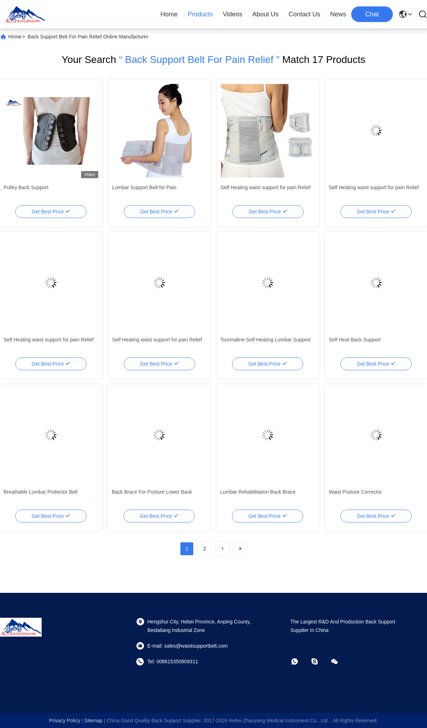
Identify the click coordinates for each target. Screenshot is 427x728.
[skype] (319, 661)
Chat (372, 14)
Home (169, 14)
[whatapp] (299, 661)
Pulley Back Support (26, 187)
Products (200, 14)
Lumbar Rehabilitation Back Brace (258, 492)
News (338, 14)
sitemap (93, 720)
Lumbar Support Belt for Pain (144, 187)
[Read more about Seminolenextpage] (222, 548)
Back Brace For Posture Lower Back (152, 492)
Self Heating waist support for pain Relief (266, 187)
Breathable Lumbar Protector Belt (41, 492)
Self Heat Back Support (355, 339)
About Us (265, 14)
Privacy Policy (64, 720)
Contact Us (304, 14)
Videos (232, 14)
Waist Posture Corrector (355, 492)
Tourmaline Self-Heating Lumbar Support (265, 339)
